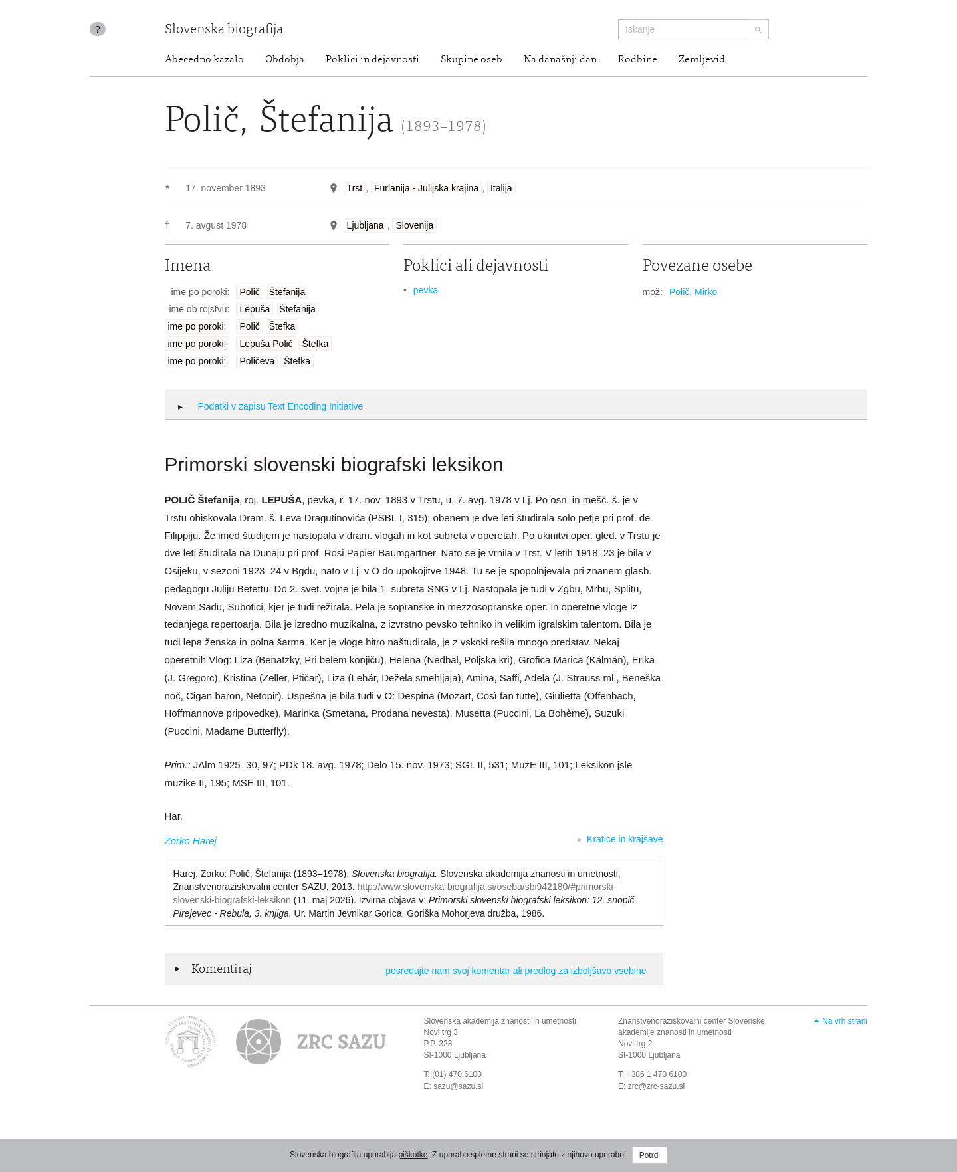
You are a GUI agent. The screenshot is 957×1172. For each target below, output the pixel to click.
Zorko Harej (191, 840)
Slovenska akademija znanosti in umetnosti (500, 1021)
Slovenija (414, 225)
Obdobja (284, 60)
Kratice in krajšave (625, 839)
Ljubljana (365, 225)
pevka (425, 290)
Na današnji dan (560, 60)
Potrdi (649, 1155)
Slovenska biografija (224, 30)
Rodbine (637, 60)
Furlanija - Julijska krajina (426, 188)
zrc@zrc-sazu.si (656, 1086)
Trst (355, 188)
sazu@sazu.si (458, 1086)
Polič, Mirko (693, 292)
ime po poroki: (197, 326)
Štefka (282, 326)
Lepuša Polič (265, 343)
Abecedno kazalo (204, 60)
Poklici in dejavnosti (372, 60)
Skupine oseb (471, 60)
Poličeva (256, 361)
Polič (249, 292)
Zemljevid (702, 60)
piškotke (412, 1154)
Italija (501, 188)
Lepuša (254, 309)
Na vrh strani (844, 1021)
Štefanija (287, 292)
